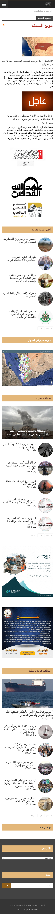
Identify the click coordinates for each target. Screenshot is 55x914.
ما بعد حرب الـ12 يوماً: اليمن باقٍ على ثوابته (19, 445)
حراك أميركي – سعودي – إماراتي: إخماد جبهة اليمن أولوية (21, 465)
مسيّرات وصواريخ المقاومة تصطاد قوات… (19, 240)
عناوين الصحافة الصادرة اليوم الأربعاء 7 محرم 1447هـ (19, 501)
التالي (41, 328)
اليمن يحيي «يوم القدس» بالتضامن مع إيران (21, 763)
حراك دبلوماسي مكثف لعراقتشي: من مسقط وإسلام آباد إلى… (22, 278)
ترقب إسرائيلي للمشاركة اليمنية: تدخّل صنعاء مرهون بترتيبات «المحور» (20, 783)
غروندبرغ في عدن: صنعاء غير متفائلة (21, 482)
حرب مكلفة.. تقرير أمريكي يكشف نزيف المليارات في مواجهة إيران (20, 729)
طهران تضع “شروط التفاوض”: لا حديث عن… (21, 258)
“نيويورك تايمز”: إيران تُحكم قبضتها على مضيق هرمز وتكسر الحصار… (29, 713)
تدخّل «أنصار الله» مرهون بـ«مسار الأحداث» (20, 799)
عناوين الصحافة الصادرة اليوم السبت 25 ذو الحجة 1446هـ (21, 521)
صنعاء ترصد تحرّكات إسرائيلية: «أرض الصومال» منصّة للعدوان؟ (20, 747)
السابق (49, 328)
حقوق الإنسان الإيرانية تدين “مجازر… (19, 294)
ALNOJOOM (33, 909)
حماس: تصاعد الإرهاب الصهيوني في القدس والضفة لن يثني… (22, 314)
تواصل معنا (45, 827)
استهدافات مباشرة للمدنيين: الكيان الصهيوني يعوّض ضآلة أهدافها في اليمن (27, 432)
